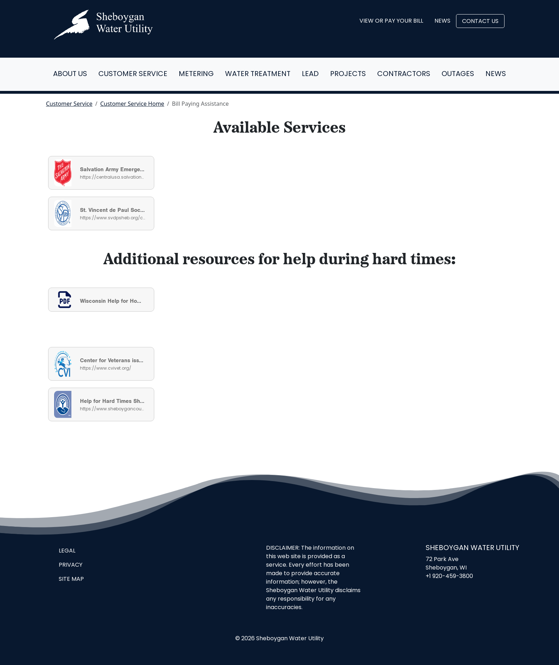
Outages (458, 74)
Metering (196, 74)
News (442, 21)
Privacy (70, 565)
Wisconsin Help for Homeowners (121, 301)
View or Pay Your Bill (391, 21)
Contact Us (480, 21)
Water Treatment (257, 74)
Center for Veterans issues (114, 360)
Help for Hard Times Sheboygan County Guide (139, 401)
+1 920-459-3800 (449, 576)
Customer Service (132, 74)
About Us (70, 74)
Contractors (403, 74)
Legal (67, 551)
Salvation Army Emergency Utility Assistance (137, 169)
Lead (310, 74)
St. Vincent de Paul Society (115, 210)
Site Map (71, 579)
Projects (348, 74)
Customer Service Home (132, 104)
